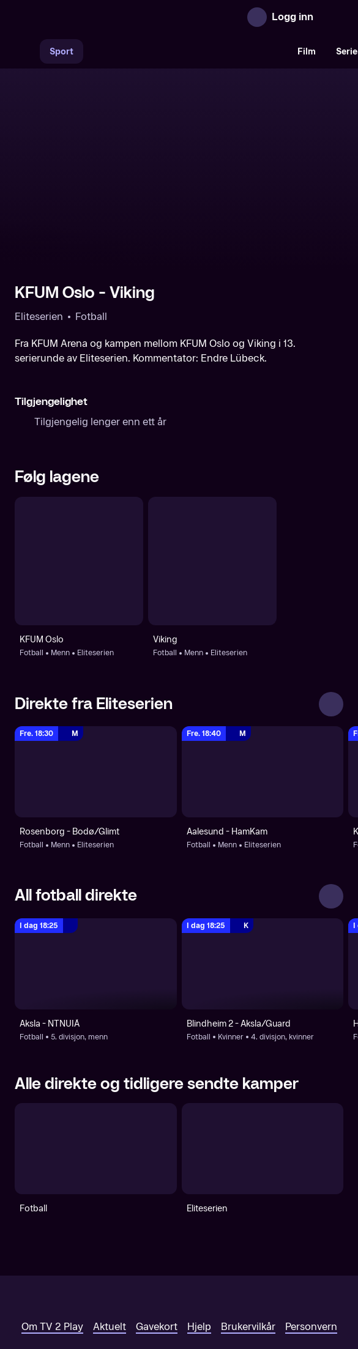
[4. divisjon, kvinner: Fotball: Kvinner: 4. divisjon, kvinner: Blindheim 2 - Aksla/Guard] (263, 883)
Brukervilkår (248, 1246)
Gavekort (156, 1246)
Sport (61, 51)
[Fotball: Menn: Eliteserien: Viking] (212, 481)
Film (306, 51)
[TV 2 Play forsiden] (106, 17)
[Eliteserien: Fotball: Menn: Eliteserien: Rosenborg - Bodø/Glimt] (96, 691)
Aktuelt (109, 1246)
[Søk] (27, 51)
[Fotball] (96, 1068)
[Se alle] (331, 624)
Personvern (311, 1246)
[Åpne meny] (331, 17)
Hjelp (199, 1246)
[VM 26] (185, 51)
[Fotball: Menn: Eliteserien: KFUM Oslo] (79, 481)
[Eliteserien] (263, 1068)
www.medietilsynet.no (253, 1287)
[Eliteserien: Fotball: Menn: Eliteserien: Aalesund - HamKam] (263, 691)
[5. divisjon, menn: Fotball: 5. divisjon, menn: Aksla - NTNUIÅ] (96, 883)
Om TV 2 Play (52, 1246)
